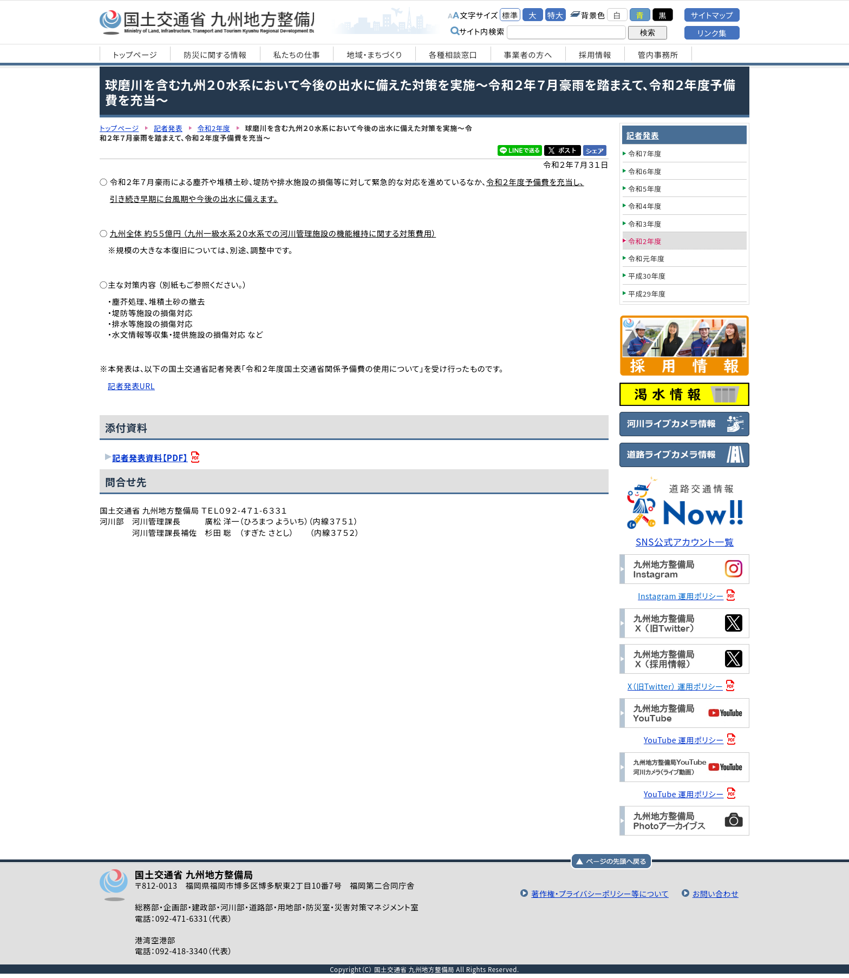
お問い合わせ (715, 892)
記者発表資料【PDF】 (151, 457)
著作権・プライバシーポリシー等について (596, 892)
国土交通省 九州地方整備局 (215, 21)
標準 (510, 15)
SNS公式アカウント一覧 (686, 541)
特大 (555, 15)
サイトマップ (712, 15)
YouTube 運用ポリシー (685, 739)
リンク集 (712, 32)
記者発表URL (132, 385)
